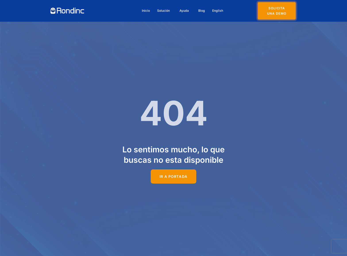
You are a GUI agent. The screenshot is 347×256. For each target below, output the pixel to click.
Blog (202, 11)
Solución (163, 11)
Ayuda (184, 11)
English (219, 11)
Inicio (145, 11)
